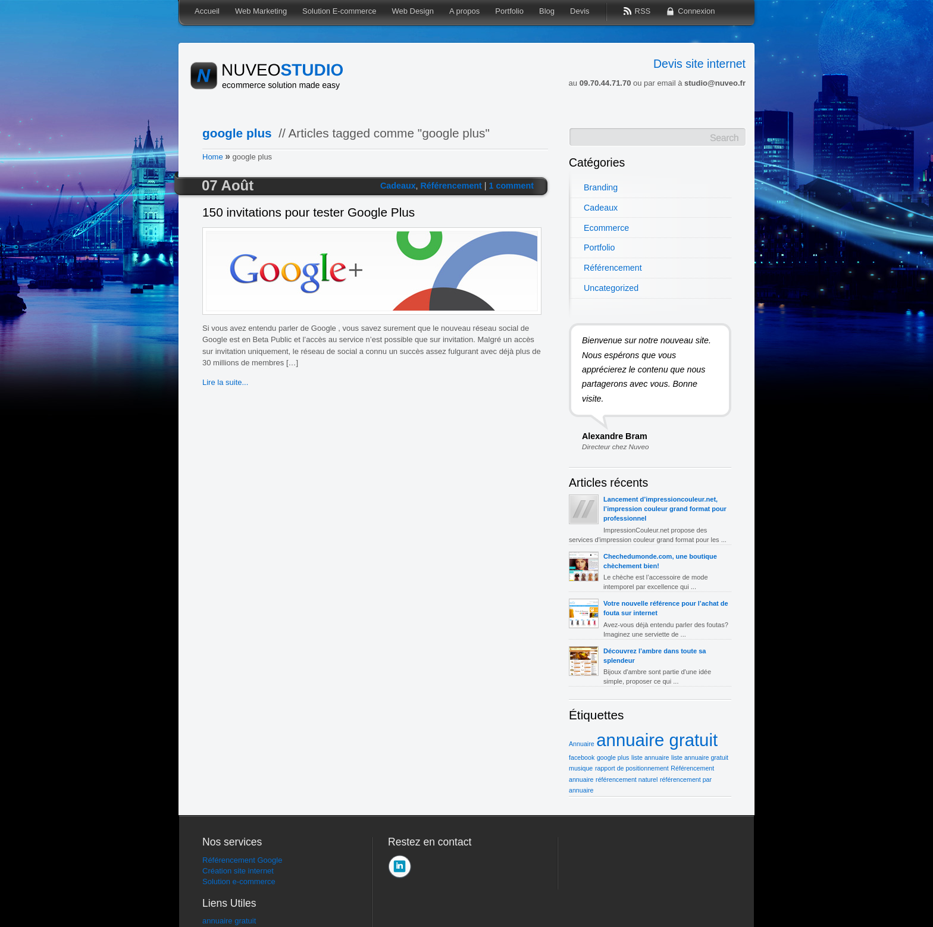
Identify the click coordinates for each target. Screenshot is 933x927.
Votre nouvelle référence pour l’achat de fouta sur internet (665, 608)
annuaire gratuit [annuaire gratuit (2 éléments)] (657, 740)
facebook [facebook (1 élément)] (581, 757)
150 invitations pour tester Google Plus (308, 212)
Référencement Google (242, 860)
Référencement (451, 185)
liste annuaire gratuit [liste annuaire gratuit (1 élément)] (699, 757)
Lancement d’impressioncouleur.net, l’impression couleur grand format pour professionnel (665, 509)
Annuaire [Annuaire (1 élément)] (581, 743)
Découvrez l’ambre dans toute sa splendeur (654, 655)
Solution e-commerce (238, 881)
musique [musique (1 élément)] (581, 768)
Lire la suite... (225, 382)
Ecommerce (606, 228)
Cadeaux (398, 185)
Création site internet (238, 870)
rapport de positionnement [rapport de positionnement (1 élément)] (632, 768)
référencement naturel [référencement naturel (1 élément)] (627, 779)
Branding (601, 187)
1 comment (511, 185)
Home (212, 156)
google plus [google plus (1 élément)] (613, 757)
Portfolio (599, 247)
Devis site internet (699, 63)
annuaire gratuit (229, 920)
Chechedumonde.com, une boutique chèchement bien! (660, 561)
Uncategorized (611, 288)
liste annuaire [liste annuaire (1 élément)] (650, 757)
